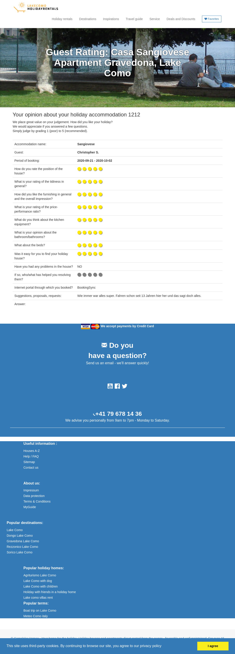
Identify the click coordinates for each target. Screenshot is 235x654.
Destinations (87, 19)
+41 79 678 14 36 (118, 413)
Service (155, 19)
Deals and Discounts (180, 19)
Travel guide (134, 19)
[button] (163, 646)
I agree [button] (213, 646)
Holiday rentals (62, 19)
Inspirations (111, 19)
